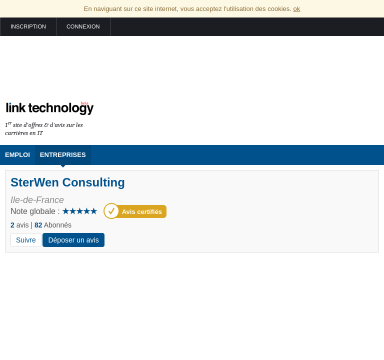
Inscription (28, 27)
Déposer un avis (73, 240)
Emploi (17, 154)
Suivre (26, 240)
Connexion (83, 27)
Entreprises (63, 154)
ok (296, 8)
